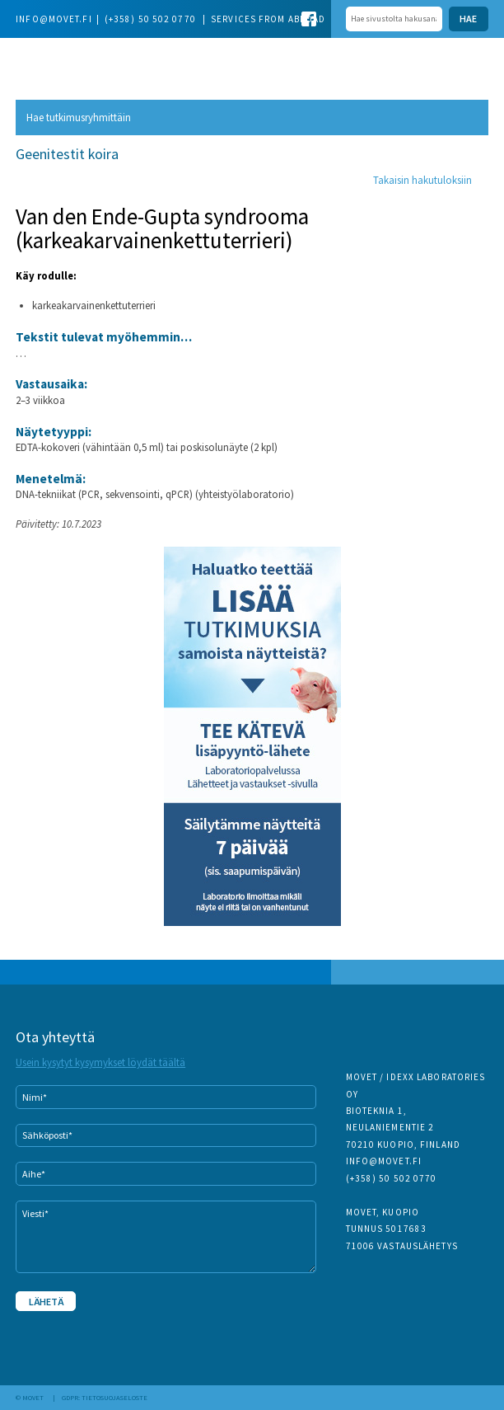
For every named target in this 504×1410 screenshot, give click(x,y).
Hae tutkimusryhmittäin (78, 117)
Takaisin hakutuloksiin (422, 179)
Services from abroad (268, 19)
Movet (58, 62)
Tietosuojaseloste (114, 1398)
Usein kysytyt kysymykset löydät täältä (100, 1062)
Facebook (308, 19)
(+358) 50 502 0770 (151, 19)
